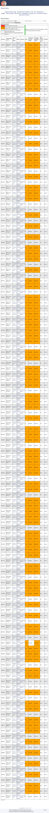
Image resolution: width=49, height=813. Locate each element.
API (35, 12)
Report (45, 45)
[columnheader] (3, 39)
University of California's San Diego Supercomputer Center (21, 811)
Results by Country (42, 13)
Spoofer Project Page (10, 12)
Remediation (25, 13)
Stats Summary (10, 13)
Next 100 (3, 800)
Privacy (44, 810)
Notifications (40, 12)
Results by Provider (24, 15)
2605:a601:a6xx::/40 (14, 182)
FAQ (32, 12)
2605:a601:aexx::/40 (14, 94)
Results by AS (32, 13)
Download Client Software (23, 12)
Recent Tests (18, 13)
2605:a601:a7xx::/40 (14, 127)
